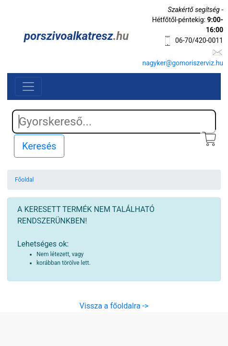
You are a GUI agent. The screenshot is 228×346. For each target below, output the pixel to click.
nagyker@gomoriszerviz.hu (183, 63)
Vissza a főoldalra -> (114, 305)
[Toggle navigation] (28, 86)
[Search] (114, 122)
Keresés (39, 146)
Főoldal (24, 179)
